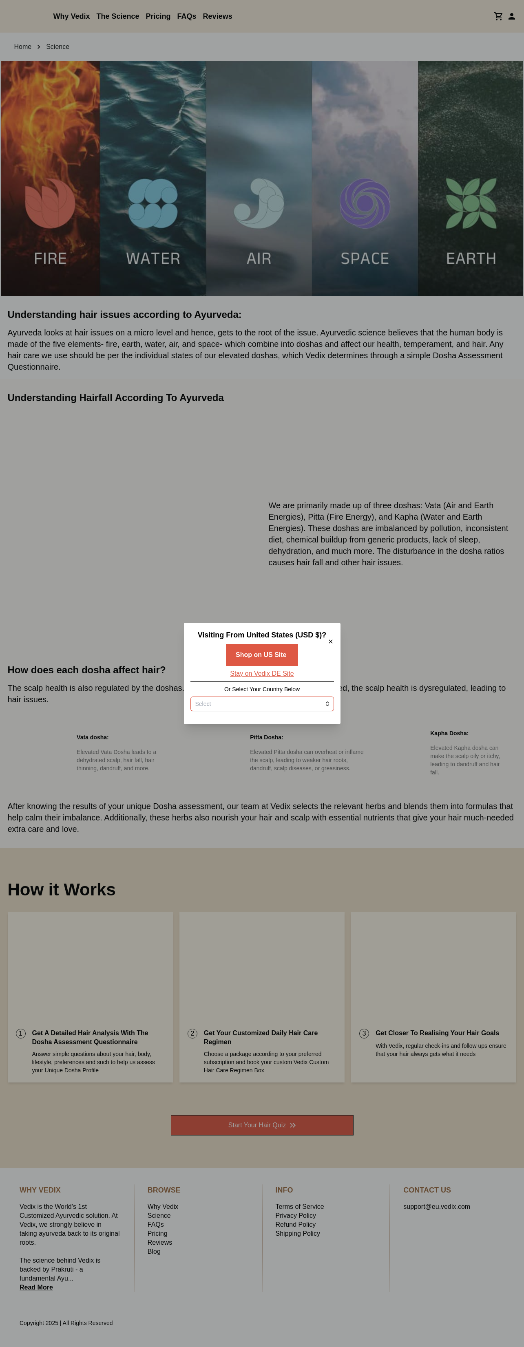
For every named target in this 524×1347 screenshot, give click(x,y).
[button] (262, 673)
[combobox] (262, 746)
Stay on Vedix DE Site (262, 715)
